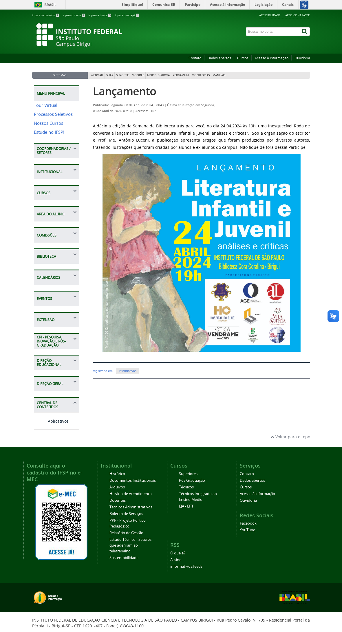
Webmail (97, 75)
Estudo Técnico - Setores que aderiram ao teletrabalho (130, 545)
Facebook (248, 523)
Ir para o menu (74, 15)
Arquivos (117, 487)
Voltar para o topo (290, 436)
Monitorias (201, 75)
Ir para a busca (100, 15)
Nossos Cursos (48, 123)
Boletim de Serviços (126, 513)
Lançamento (124, 91)
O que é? (177, 553)
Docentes (117, 500)
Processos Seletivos (53, 114)
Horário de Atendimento (130, 493)
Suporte (122, 75)
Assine (175, 559)
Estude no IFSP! (49, 132)
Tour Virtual (45, 105)
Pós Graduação (192, 480)
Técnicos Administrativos (130, 507)
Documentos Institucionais (132, 480)
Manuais (219, 75)
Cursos (242, 58)
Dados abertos (219, 58)
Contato (195, 58)
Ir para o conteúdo (46, 15)
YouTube (247, 529)
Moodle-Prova (158, 75)
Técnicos (186, 487)
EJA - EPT (186, 506)
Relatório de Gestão (126, 532)
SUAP (109, 75)
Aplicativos (51, 421)
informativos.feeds (186, 566)
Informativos (127, 371)
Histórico (117, 473)
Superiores (188, 473)
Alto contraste (297, 15)
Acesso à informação (271, 58)
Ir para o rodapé (127, 15)
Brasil (50, 4)
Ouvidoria (302, 58)
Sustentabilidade (123, 557)
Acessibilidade (270, 15)
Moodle (138, 75)
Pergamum (181, 75)
